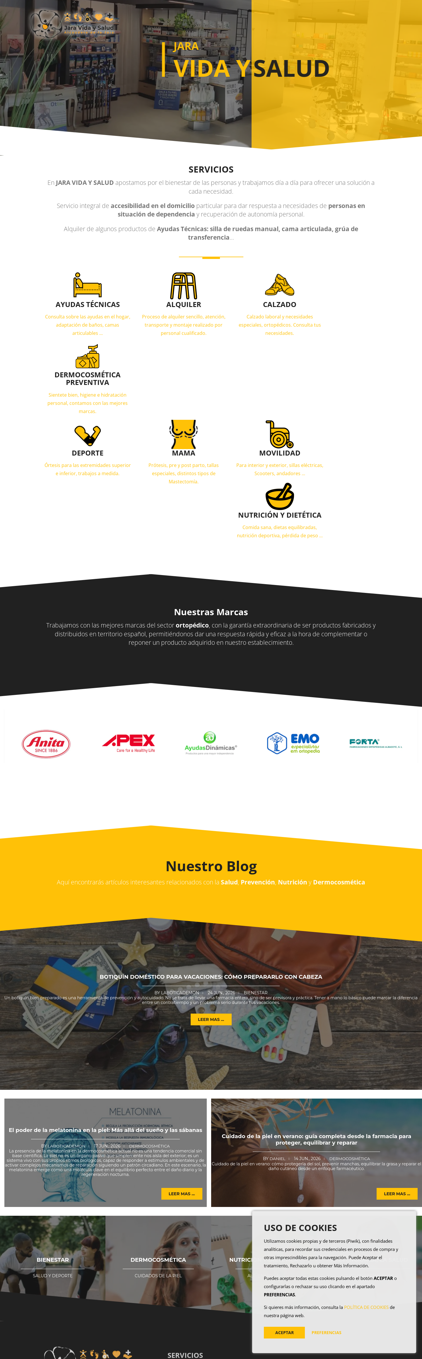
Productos (244, 22)
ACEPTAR (284, 1332)
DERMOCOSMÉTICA (158, 1143)
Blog (278, 22)
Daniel (277, 1041)
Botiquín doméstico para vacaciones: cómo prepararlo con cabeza (211, 860)
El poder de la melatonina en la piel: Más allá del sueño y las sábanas (105, 1013)
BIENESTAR (53, 1143)
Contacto (309, 22)
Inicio (213, 22)
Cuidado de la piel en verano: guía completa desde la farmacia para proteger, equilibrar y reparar (316, 1023)
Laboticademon (180, 876)
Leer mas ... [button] (211, 902)
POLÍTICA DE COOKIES (366, 1307)
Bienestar (255, 876)
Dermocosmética (149, 1029)
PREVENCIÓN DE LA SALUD (369, 1143)
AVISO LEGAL (247, 1351)
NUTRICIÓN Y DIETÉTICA (263, 1143)
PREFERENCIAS (326, 1332)
